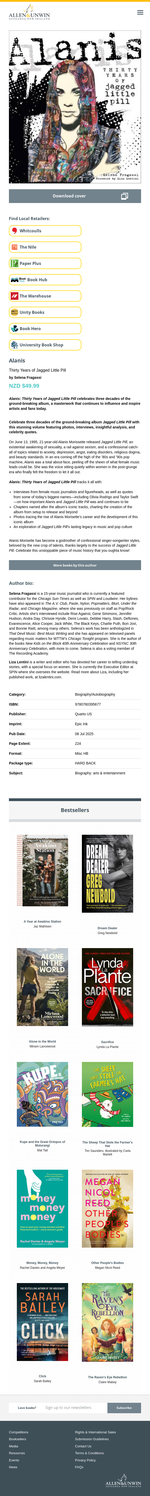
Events (14, 1460)
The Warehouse (35, 296)
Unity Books (32, 312)
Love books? (27, 1408)
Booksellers (17, 1439)
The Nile (28, 247)
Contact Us (83, 1446)
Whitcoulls (30, 231)
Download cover (69, 196)
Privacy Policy (85, 1460)
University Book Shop (41, 345)
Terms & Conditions (89, 1453)
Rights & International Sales (95, 1432)
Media (13, 1446)
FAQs (79, 1467)
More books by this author (75, 565)
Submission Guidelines (92, 1439)
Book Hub (37, 279)
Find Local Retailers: (29, 218)
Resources (17, 1453)
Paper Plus (30, 263)
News (13, 1467)
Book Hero (30, 328)
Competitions (18, 1432)
